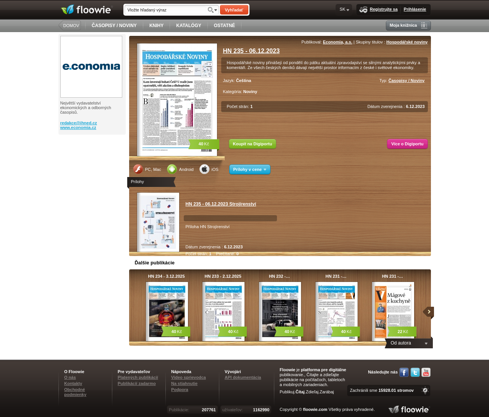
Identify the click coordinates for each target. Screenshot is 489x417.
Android (180, 169)
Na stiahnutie (184, 383)
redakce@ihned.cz (78, 123)
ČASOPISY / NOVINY (114, 25)
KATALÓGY (188, 25)
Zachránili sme (382, 390)
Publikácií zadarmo (137, 383)
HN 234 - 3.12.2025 (166, 276)
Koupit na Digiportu (252, 144)
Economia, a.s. (337, 42)
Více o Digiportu (407, 144)
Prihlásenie (415, 9)
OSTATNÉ (224, 25)
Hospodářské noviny (406, 42)
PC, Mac (147, 169)
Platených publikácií (138, 377)
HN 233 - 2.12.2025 (222, 276)
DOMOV (71, 25)
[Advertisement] (92, 165)
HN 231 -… (336, 276)
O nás (70, 377)
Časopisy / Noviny (407, 80)
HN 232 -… (279, 276)
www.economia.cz (78, 127)
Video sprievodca (188, 377)
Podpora (179, 389)
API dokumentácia (243, 377)
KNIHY (156, 25)
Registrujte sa (378, 9)
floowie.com (315, 409)
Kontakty (73, 383)
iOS (209, 169)
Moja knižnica (408, 25)
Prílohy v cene (250, 169)
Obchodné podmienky (75, 392)
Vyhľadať (234, 10)
